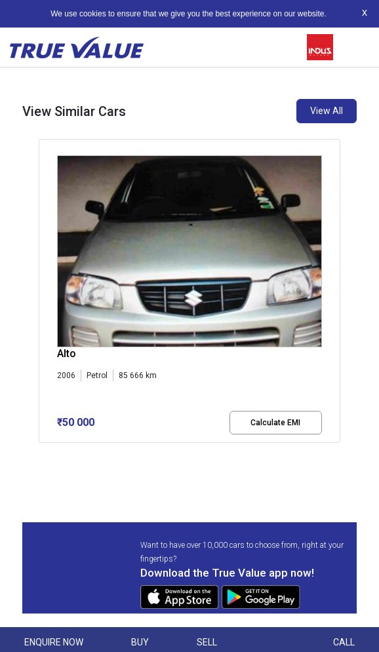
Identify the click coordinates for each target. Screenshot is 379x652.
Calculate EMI (275, 422)
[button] (43, 454)
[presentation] (45, 301)
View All (326, 110)
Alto (66, 353)
